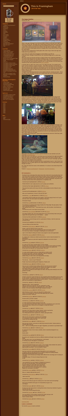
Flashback (5, 28)
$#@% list (5, 26)
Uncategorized (6, 42)
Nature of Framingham (8, 87)
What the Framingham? (8, 43)
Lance (29, 314)
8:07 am (42, 370)
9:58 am (42, 335)
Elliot (29, 342)
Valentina (30, 235)
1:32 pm (46, 226)
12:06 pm (42, 360)
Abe (29, 274)
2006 (4, 112)
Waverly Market (6, 76)
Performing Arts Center (8, 98)
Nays (4, 33)
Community (5, 27)
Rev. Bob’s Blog (6, 88)
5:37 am (46, 374)
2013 (4, 104)
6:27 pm (42, 257)
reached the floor (31, 155)
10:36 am (42, 342)
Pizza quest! (6, 35)
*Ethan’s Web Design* (8, 52)
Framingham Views (7, 66)
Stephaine (30, 392)
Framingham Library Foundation (10, 64)
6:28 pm (42, 235)
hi (28, 282)
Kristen (29, 349)
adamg (51, 73)
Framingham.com (7, 67)
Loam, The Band (7, 85)
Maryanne (30, 296)
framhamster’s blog (7, 83)
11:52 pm (41, 300)
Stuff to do (5, 41)
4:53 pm (41, 274)
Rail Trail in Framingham (8, 99)
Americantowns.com (7, 57)
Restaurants (41, 168)
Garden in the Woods (8, 97)
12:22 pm (44, 217)
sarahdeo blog (6, 89)
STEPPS (5, 75)
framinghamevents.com (8, 95)
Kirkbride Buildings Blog (8, 84)
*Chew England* (6, 50)
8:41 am (42, 321)
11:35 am (43, 264)
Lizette (29, 242)
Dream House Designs (8, 59)
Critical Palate (6, 82)
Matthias (30, 398)
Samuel (30, 257)
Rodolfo (30, 386)
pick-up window (44, 62)
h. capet (30, 195)
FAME (4, 60)
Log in (4, 117)
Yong (29, 308)
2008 (4, 110)
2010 (4, 108)
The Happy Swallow (27, 19)
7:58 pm (44, 202)
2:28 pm (40, 378)
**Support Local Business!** (32, 168)
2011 (4, 107)
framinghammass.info (8, 68)
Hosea (29, 335)
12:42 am (43, 250)
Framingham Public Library (9, 65)
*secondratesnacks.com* (8, 53)
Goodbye (5, 31)
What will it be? (6, 44)
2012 (4, 106)
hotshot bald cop (31, 226)
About (22, 1)
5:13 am (43, 392)
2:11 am (42, 314)
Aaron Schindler (31, 211)
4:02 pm (48, 211)
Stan (29, 202)
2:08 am (41, 308)
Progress (5, 36)
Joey (29, 300)
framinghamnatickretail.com (9, 70)
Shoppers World (6, 40)
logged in (30, 406)
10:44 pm (44, 296)
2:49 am (42, 386)
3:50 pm (42, 222)
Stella (29, 327)
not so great (5, 34)
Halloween (5, 32)
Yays (46, 168)
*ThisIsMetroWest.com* (8, 56)
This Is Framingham (1, 1)
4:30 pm (43, 181)
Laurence (30, 290)
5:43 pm (41, 327)
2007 (4, 111)
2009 (4, 109)
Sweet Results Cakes (8, 90)
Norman (30, 321)
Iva (28, 378)
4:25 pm (42, 398)
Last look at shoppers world (9, 73)
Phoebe (30, 264)
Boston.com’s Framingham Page (10, 58)
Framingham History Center (9, 63)
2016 (4, 103)
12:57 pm (42, 349)
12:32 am (42, 242)
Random (5, 38)
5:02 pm (40, 282)
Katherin (30, 250)
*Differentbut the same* (8, 51)
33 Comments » (51, 168)
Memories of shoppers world (9, 74)
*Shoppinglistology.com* (8, 55)
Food (4, 30)
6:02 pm (45, 195)
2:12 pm (43, 290)
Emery (29, 360)
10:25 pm (44, 191)
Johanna (30, 370)
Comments (25, 401)
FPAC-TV (5, 61)
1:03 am (47, 186)
